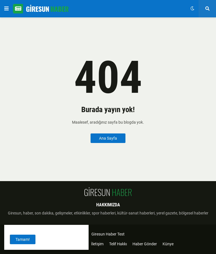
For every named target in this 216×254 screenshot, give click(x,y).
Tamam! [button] (22, 239)
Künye (168, 244)
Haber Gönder (144, 244)
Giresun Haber (103, 234)
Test (121, 234)
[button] (6, 8)
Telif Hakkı (118, 244)
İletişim (97, 244)
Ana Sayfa (108, 138)
